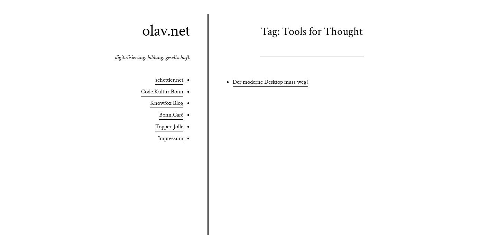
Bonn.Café (171, 115)
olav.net (166, 30)
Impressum (170, 138)
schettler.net (169, 80)
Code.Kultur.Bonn (162, 91)
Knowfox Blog (166, 103)
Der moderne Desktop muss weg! (270, 82)
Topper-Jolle (169, 126)
